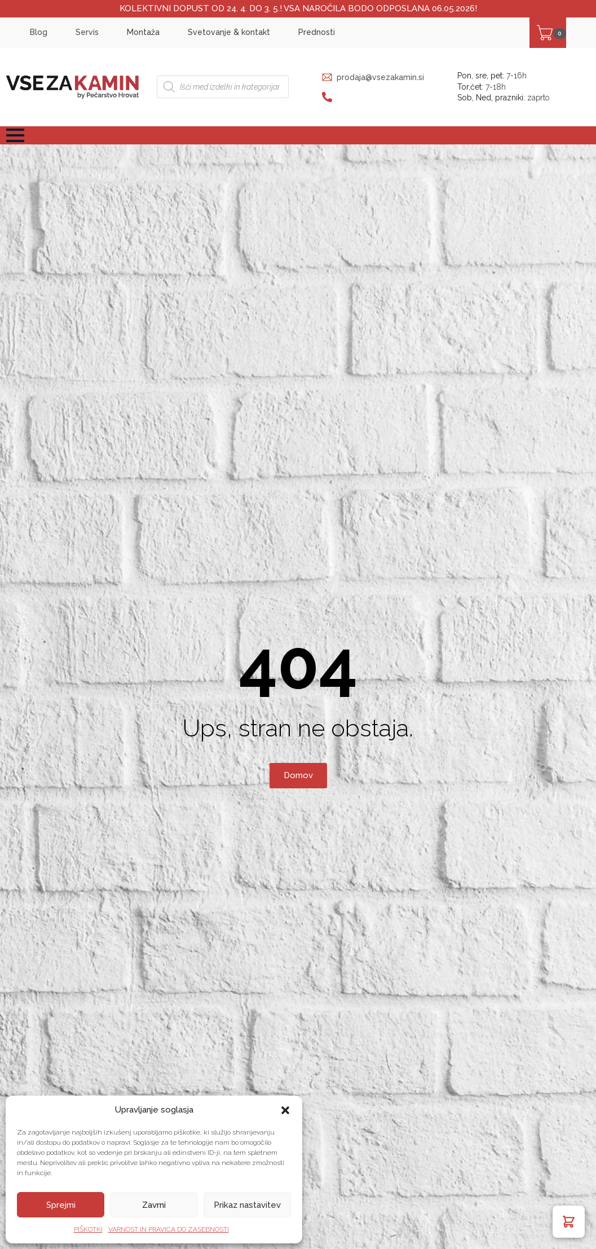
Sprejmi (61, 1205)
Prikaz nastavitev (247, 1205)
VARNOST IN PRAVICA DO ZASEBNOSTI (168, 1229)
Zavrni (154, 1205)
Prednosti (316, 32)
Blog (38, 32)
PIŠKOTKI (88, 1229)
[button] (285, 1110)
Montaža (143, 32)
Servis (87, 32)
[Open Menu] (15, 135)
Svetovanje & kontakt (229, 32)
